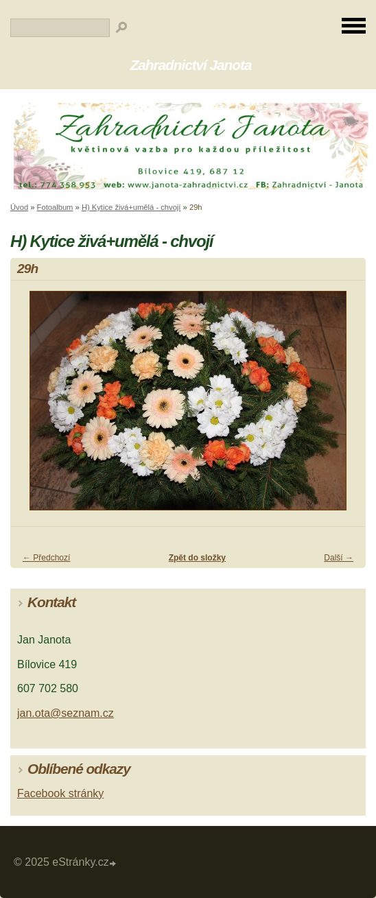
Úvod (19, 207)
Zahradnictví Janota (191, 65)
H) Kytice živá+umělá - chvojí (131, 207)
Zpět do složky (197, 558)
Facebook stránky (60, 793)
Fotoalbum (55, 207)
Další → (338, 558)
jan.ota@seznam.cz (65, 713)
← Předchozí (46, 558)
